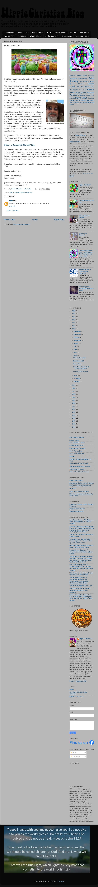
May (75, 352)
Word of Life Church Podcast (79, 472)
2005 (74, 427)
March (76, 375)
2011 (74, 409)
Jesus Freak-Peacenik (83, 234)
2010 (74, 412)
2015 (74, 397)
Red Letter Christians (77, 454)
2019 (74, 385)
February (77, 378)
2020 (74, 329)
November (77, 334)
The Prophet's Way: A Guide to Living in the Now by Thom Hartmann (80, 590)
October (77, 337)
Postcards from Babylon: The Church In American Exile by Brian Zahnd (81, 552)
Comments (75, 756)
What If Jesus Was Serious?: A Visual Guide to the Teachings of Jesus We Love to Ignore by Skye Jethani (81, 597)
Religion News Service (77, 509)
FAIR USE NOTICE (76, 696)
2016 (74, 394)
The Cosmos (67, 36)
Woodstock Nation (82, 36)
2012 (74, 406)
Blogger (61, 881)
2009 (74, 415)
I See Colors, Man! (79, 358)
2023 (74, 320)
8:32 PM (12, 206)
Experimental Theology (77, 448)
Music (73, 86)
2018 (74, 388)
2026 (74, 311)
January (77, 381)
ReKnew (72, 456)
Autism (78, 76)
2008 (74, 418)
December (77, 331)
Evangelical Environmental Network (82, 483)
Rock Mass (22, 36)
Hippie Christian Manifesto (56, 32)
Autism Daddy (74, 440)
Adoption (72, 76)
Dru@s (85, 76)
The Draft (82, 102)
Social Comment (51, 36)
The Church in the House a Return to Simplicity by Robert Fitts (81, 574)
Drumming (91, 75)
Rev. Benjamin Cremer (77, 443)
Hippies (73, 32)
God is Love (77, 364)
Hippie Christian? (85, 185)
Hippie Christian (80, 135)
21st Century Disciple (77, 437)
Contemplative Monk (77, 445)
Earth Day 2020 (78, 361)
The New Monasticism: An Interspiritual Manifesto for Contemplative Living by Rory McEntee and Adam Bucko (80, 580)
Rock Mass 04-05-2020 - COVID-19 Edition (81, 368)
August (76, 343)
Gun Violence (37, 32)
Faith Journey (23, 32)
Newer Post (9, 219)
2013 (74, 403)
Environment (9, 32)
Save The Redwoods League (79, 491)
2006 (74, 424)
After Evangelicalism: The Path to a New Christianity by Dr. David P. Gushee (82, 521)
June (76, 349)
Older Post (59, 219)
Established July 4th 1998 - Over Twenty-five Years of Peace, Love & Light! (86, 253)
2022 (74, 323)
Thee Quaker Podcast (77, 469)
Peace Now (84, 32)
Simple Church (35, 36)
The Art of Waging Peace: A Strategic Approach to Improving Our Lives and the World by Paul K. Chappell (82, 567)
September (78, 340)
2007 (74, 421)
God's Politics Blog (76, 451)
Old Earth (73, 488)
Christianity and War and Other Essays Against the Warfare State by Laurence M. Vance (81, 541)
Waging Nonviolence (77, 511)
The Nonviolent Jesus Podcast (80, 466)
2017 (74, 391)
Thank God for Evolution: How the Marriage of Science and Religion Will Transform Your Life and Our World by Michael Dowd (81, 559)
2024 (74, 317)
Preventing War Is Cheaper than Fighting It (85, 271)
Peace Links (82, 90)
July (75, 346)
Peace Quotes (81, 93)
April (75, 355)
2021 (74, 326)
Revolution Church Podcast (79, 464)
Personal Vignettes (26, 192)
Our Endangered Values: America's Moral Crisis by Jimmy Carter (81, 546)
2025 (74, 314)
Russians (91, 98)
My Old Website (83, 87)
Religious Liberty (84, 95)
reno (11, 200)
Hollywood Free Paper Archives (80, 486)
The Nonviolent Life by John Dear (81, 586)
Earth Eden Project (76, 480)
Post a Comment (13, 210)
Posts (73, 752)
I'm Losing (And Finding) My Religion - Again (86, 288)
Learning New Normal (80, 372)
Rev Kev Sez (9, 36)
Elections (73, 78)
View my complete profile (78, 681)
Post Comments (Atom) (21, 224)
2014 (74, 400)
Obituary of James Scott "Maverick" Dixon (20, 145)
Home (35, 219)
